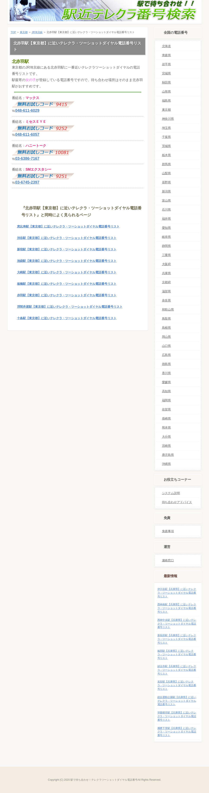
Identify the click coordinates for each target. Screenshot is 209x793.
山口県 (166, 346)
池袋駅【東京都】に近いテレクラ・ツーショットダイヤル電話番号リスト (66, 261)
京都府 (166, 282)
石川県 (166, 209)
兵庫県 (166, 273)
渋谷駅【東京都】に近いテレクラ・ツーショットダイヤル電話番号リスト (66, 238)
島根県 (166, 327)
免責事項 (168, 531)
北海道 (166, 46)
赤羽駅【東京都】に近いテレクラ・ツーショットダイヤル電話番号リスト (66, 295)
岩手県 (166, 64)
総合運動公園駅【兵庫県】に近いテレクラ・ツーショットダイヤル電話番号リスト (176, 701)
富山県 (166, 200)
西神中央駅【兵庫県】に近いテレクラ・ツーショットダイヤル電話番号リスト (176, 623)
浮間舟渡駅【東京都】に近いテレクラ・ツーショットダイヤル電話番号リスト (70, 306)
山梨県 (166, 173)
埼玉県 (166, 128)
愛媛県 (166, 382)
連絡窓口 (168, 560)
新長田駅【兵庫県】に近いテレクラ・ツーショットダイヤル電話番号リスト (176, 639)
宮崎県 (166, 445)
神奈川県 (168, 118)
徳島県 (166, 364)
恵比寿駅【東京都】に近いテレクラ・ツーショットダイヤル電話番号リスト (68, 226)
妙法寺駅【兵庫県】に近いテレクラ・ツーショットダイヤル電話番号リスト (176, 670)
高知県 (166, 391)
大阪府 (166, 264)
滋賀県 (166, 291)
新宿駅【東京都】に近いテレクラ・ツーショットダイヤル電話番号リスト (66, 249)
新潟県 (166, 191)
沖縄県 (166, 464)
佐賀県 (166, 409)
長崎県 (166, 418)
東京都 (24, 32)
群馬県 (166, 164)
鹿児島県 (168, 455)
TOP (13, 32)
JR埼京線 (37, 32)
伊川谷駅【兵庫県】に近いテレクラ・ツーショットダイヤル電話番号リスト (176, 593)
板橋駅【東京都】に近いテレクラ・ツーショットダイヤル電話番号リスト (66, 283)
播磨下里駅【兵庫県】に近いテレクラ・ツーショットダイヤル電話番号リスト (176, 732)
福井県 (166, 218)
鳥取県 (166, 318)
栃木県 (166, 155)
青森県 (166, 55)
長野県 (166, 182)
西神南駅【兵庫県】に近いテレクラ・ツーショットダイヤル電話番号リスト (176, 608)
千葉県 (166, 137)
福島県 (166, 100)
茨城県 (166, 146)
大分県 (166, 436)
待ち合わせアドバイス (177, 502)
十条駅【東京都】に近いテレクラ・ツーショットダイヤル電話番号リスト (66, 318)
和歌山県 (168, 309)
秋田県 (166, 82)
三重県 (166, 255)
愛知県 (166, 227)
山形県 (166, 91)
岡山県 (166, 336)
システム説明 (171, 493)
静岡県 (166, 246)
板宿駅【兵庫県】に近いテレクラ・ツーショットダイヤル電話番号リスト (176, 654)
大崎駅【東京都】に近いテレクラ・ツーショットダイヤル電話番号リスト (66, 272)
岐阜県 (166, 237)
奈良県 (166, 300)
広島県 (166, 355)
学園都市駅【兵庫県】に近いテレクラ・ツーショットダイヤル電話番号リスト (176, 716)
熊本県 (166, 427)
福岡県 (166, 400)
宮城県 (166, 73)
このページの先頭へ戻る (134, 337)
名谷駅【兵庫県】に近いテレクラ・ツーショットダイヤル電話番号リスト (176, 685)
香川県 (166, 373)
